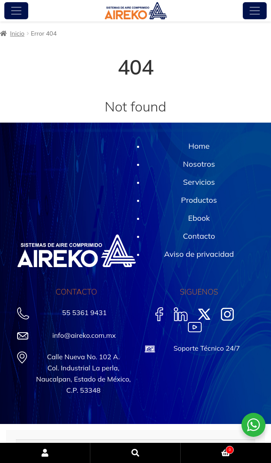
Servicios (199, 182)
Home (199, 146)
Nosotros (199, 164)
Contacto (199, 236)
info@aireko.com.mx (84, 335)
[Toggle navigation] (16, 10)
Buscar (135, 453)
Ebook (199, 218)
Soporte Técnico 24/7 (206, 348)
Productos (199, 200)
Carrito (207, 449)
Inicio (17, 33)
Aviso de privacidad (199, 254)
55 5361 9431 (84, 312)
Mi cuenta (45, 453)
